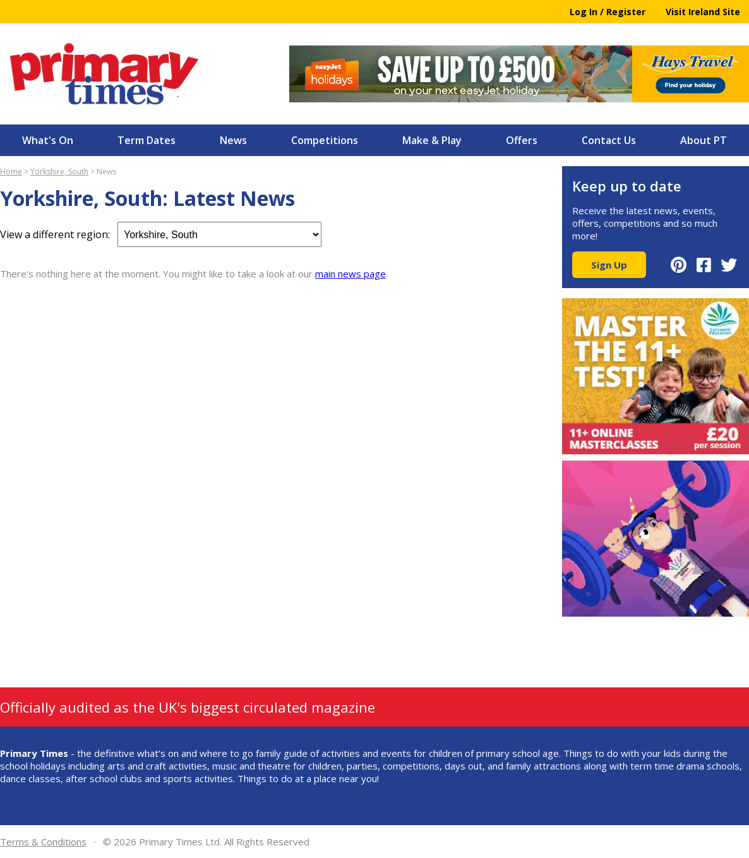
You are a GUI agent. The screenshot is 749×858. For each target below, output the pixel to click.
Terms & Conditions (43, 841)
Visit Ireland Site (703, 12)
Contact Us (609, 140)
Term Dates (146, 140)
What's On (47, 140)
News (233, 140)
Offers (521, 140)
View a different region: (160, 234)
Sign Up (609, 264)
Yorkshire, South (59, 171)
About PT (703, 140)
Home (11, 171)
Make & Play (432, 140)
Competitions (324, 140)
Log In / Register (607, 12)
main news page (350, 273)
